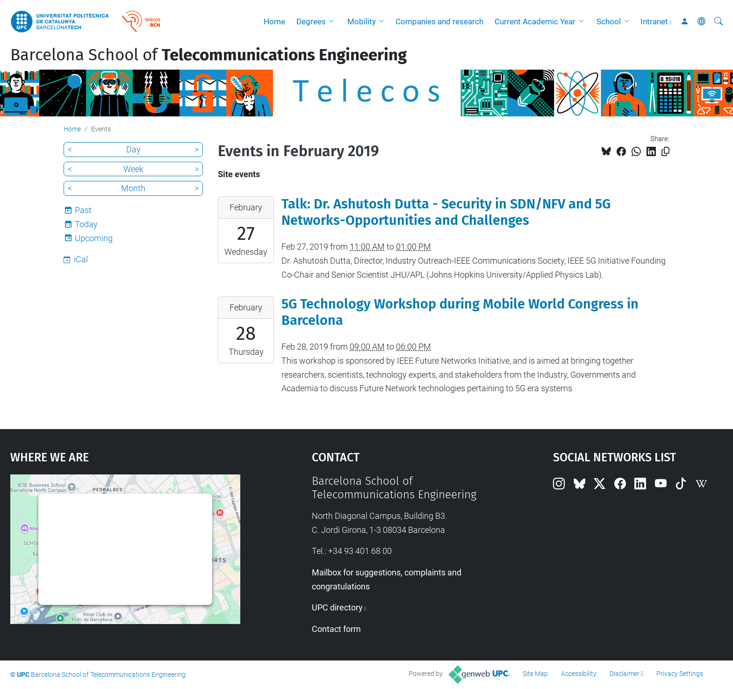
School (608, 21)
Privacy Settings (679, 673)
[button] (333, 21)
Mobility (361, 21)
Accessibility (578, 673)
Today (86, 224)
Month (133, 188)
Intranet (654, 21)
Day (133, 149)
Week (133, 169)
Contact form (336, 629)
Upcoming (94, 238)
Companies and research (439, 21)
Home (274, 21)
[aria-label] (718, 21)
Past (83, 210)
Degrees (311, 21)
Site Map (535, 673)
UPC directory (337, 607)
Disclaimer (625, 673)
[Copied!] (665, 151)
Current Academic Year (535, 21)
